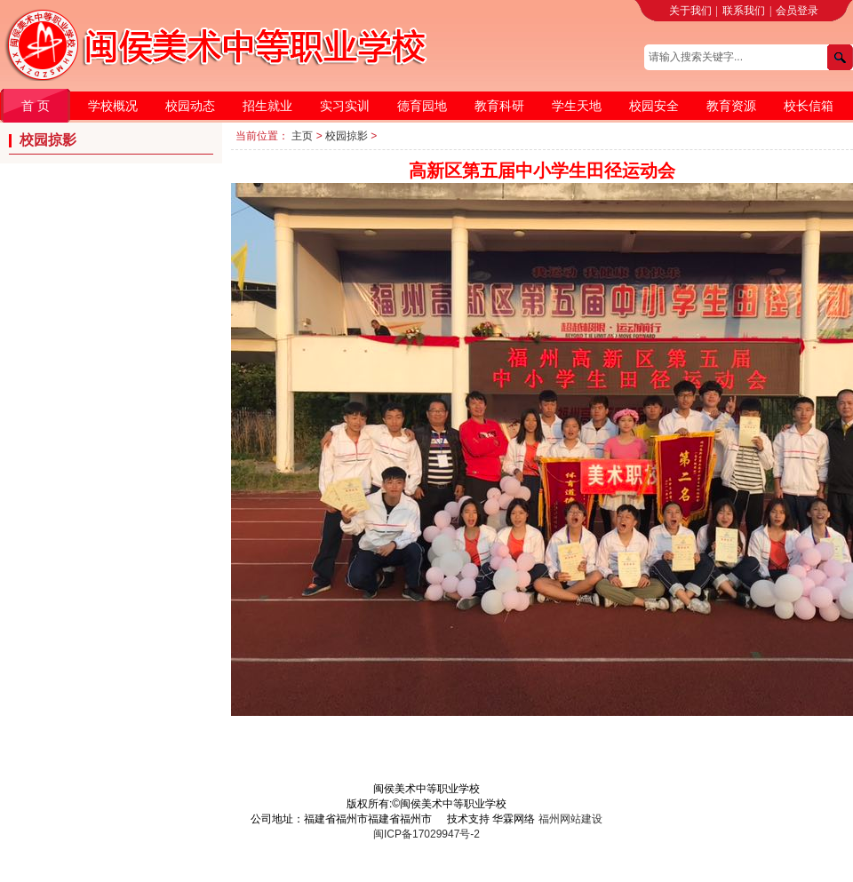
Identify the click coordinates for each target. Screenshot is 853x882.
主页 (302, 136)
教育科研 (499, 106)
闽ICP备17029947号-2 (426, 834)
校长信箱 (808, 106)
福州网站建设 (570, 819)
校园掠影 (346, 136)
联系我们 (743, 10)
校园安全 (654, 106)
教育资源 (731, 106)
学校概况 (113, 106)
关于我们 (690, 10)
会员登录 (797, 10)
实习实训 (345, 106)
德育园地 (422, 106)
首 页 (35, 106)
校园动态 (190, 106)
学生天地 (577, 106)
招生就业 (267, 106)
